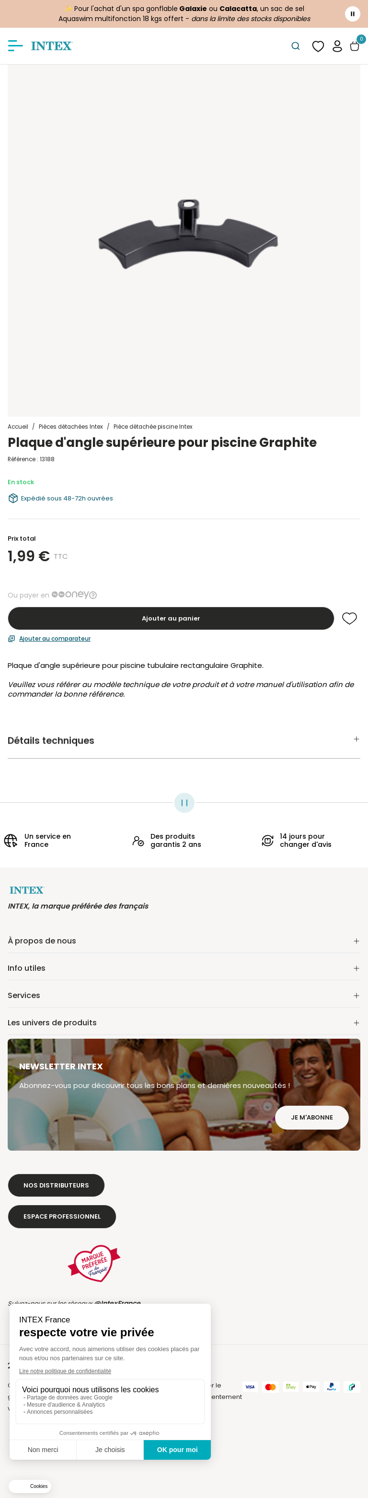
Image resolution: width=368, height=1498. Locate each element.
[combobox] (295, 45)
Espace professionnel (62, 1216)
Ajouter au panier (171, 618)
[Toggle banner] (352, 14)
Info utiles (184, 968)
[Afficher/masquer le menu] (15, 46)
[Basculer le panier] (354, 46)
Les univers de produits (184, 1022)
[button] (337, 45)
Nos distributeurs (56, 1185)
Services (184, 995)
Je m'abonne (312, 1117)
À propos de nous (184, 940)
